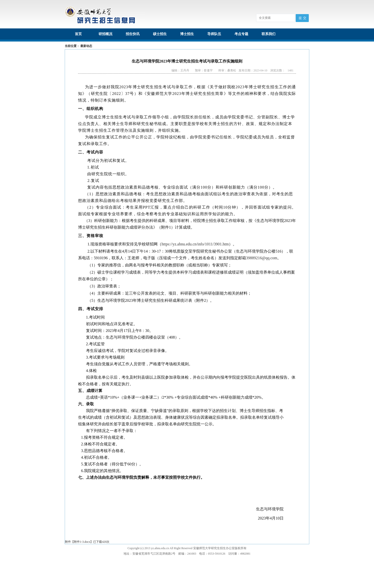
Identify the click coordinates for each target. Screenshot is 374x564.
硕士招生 (160, 34)
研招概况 (105, 34)
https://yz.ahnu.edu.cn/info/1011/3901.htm (195, 244)
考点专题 (241, 34)
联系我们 (268, 34)
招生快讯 (133, 34)
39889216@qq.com (261, 258)
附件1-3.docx (82, 541)
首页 (78, 34)
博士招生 (187, 34)
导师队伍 (214, 34)
